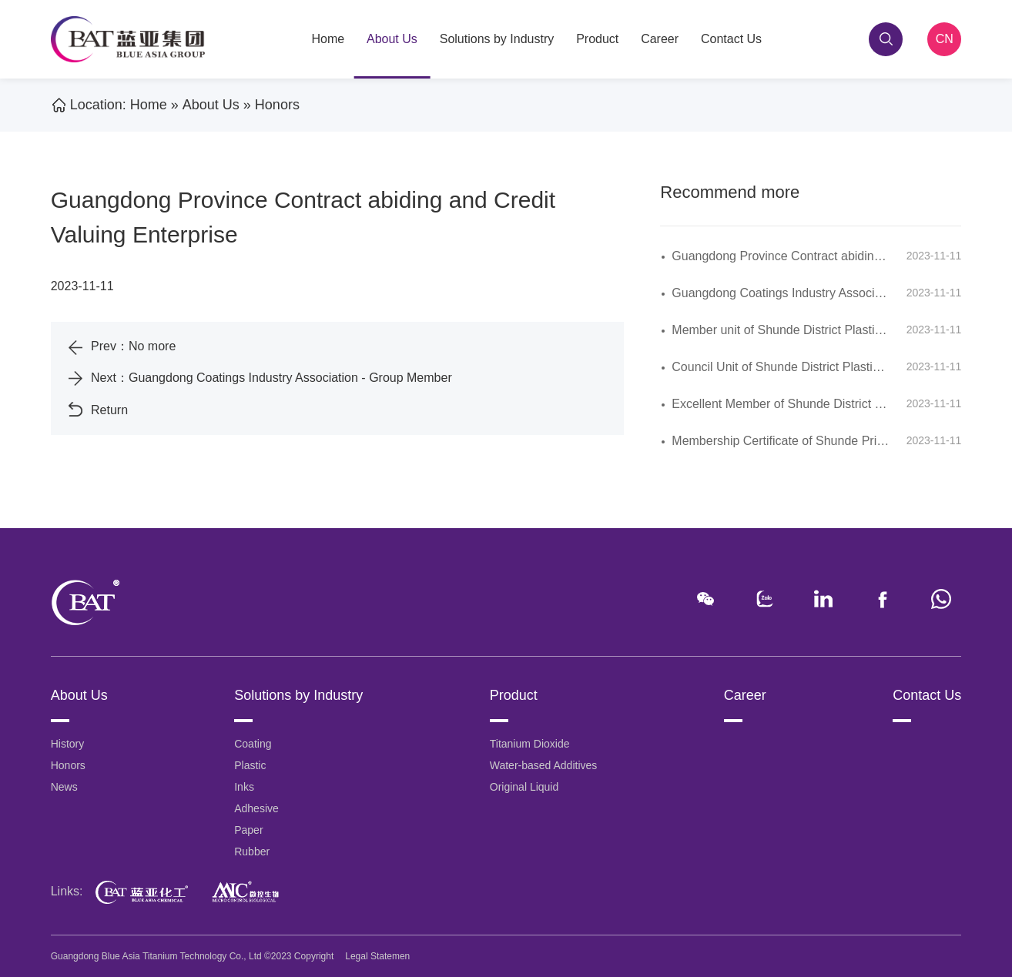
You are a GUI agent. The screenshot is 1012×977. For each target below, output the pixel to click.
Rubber (252, 851)
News (64, 787)
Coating (252, 744)
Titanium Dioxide (530, 744)
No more (152, 346)
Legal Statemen (377, 956)
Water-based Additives (544, 765)
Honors (277, 104)
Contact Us (731, 38)
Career (660, 38)
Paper (248, 830)
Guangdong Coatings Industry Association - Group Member (290, 377)
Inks (244, 787)
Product (597, 38)
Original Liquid (524, 787)
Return (109, 410)
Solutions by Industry (497, 38)
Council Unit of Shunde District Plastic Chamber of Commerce (841, 366)
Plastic (250, 765)
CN (944, 38)
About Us (392, 38)
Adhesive (256, 808)
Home (327, 38)
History (68, 744)
